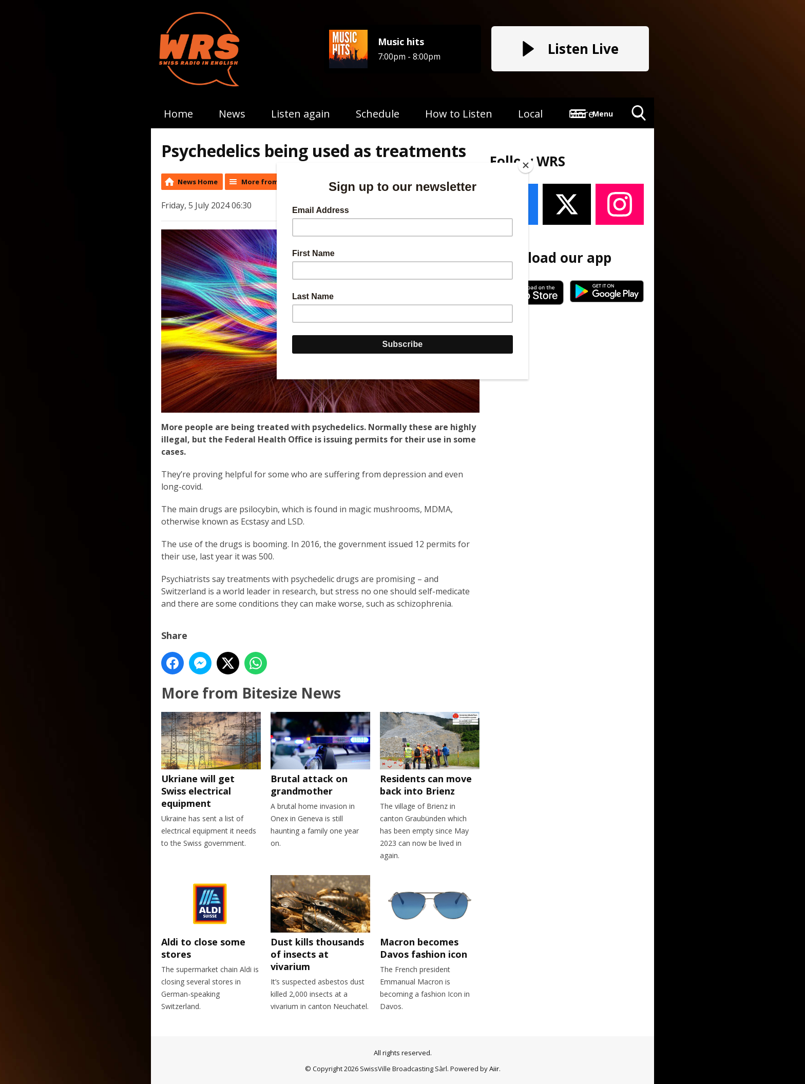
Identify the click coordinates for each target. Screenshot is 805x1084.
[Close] (525, 165)
